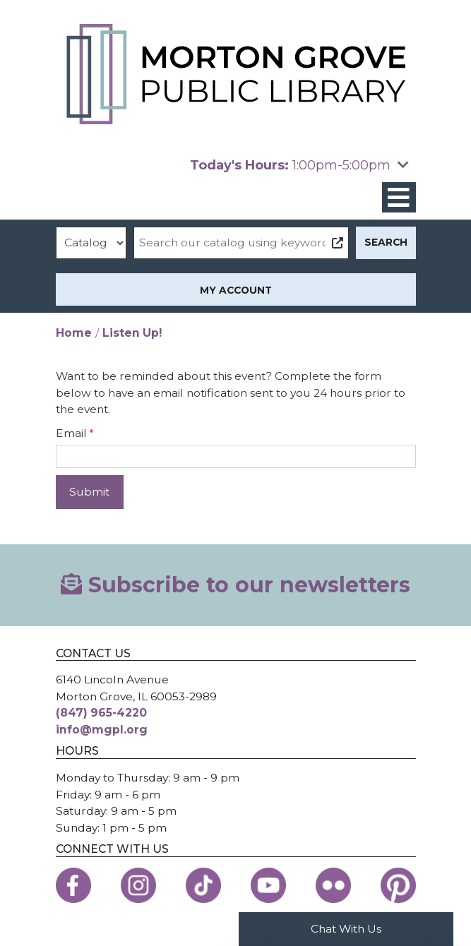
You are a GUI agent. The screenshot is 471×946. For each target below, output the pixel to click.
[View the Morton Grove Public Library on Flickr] (333, 885)
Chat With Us (346, 928)
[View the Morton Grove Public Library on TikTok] (203, 885)
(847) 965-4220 (101, 712)
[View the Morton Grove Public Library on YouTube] (268, 885)
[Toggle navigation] (399, 197)
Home (74, 333)
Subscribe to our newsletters (235, 585)
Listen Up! (132, 333)
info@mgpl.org (102, 729)
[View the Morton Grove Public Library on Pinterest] (398, 885)
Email (71, 433)
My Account (236, 290)
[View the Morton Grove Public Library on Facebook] (73, 885)
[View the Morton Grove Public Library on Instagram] (138, 885)
